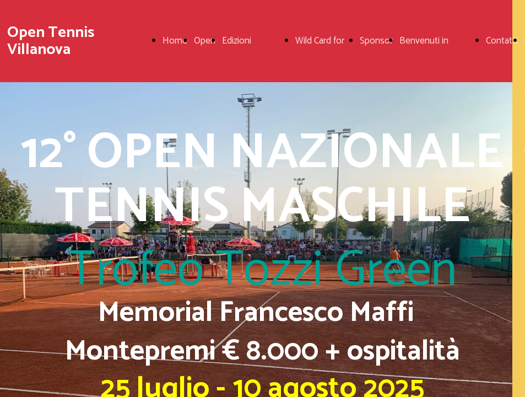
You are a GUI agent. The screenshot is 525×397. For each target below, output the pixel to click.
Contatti (501, 41)
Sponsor (376, 41)
